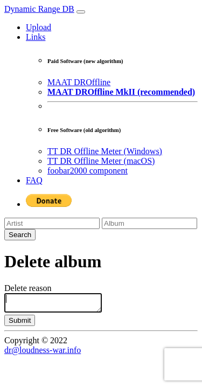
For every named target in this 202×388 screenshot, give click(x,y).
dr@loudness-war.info (42, 353)
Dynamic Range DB (39, 8)
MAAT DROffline (78, 82)
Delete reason (28, 288)
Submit (20, 324)
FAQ (34, 180)
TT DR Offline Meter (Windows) (104, 151)
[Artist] (52, 223)
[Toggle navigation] (80, 11)
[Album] (149, 223)
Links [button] (35, 36)
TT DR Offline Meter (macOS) (101, 160)
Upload (38, 27)
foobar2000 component (87, 170)
